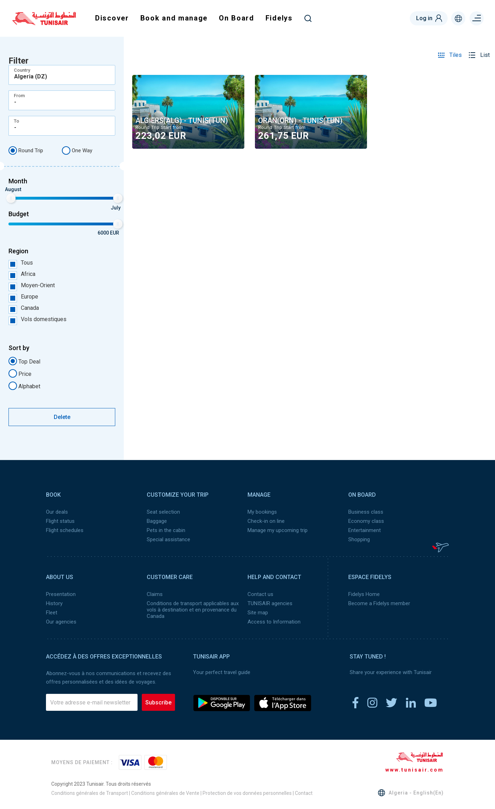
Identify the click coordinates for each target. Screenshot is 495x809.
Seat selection (163, 512)
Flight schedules (64, 530)
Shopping (359, 539)
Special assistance (168, 539)
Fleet (51, 612)
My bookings (262, 512)
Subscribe (158, 702)
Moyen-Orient (31, 285)
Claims (155, 594)
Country (22, 70)
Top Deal (24, 361)
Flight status (60, 521)
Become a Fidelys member (379, 603)
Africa (21, 274)
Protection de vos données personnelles (247, 793)
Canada (23, 308)
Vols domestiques (37, 319)
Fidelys (279, 18)
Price (19, 373)
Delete (62, 417)
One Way (77, 150)
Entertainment (364, 530)
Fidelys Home (364, 594)
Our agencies (61, 622)
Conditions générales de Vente (165, 793)
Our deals (57, 512)
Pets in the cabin (166, 530)
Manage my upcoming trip (278, 530)
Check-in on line (266, 521)
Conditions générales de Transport (89, 793)
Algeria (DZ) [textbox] (30, 76)
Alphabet (24, 386)
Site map (258, 612)
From (19, 95)
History (54, 603)
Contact (304, 793)
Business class (365, 512)
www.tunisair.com (414, 769)
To (16, 121)
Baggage (157, 521)
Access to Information (274, 622)
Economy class (366, 521)
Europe (23, 297)
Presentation (61, 594)
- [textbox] (15, 102)
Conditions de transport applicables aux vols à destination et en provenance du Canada (193, 609)
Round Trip (25, 150)
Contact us (260, 594)
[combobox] (61, 75)
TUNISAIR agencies (270, 603)
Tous (20, 263)
